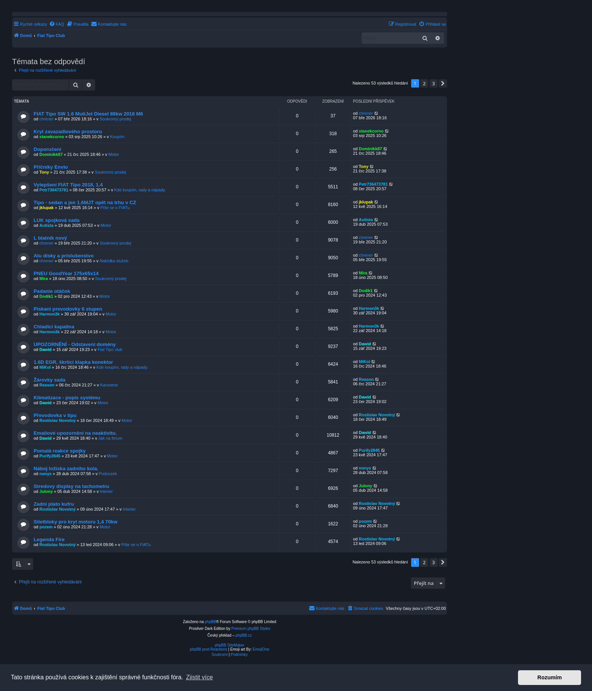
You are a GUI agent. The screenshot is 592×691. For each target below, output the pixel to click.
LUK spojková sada (57, 220)
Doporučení (47, 149)
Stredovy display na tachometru (71, 486)
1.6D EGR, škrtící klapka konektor (73, 362)
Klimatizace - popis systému (67, 397)
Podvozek (108, 473)
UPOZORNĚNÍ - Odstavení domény (75, 344)
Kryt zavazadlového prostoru (68, 131)
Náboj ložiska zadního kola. (66, 468)
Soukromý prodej (115, 119)
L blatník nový (50, 238)
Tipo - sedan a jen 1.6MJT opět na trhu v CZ (85, 202)
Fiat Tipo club (109, 349)
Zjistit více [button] (199, 677)
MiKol (45, 367)
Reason (46, 385)
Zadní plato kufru (54, 504)
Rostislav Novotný (57, 420)
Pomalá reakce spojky (60, 451)
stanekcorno (51, 136)
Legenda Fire (49, 539)
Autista (46, 225)
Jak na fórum (110, 438)
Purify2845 (49, 456)
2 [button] (424, 83)
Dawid (45, 349)
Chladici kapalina (54, 326)
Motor (113, 154)
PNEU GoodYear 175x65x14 (66, 273)
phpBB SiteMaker (229, 645)
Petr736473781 (53, 190)
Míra (43, 278)
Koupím (117, 136)
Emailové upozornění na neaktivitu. (75, 433)
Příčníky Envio (51, 167)
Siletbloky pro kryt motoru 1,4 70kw (75, 522)
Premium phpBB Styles (250, 628)
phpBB (210, 622)
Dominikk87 (51, 154)
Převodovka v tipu (55, 415)
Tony (44, 172)
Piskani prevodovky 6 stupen (68, 309)
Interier (106, 491)
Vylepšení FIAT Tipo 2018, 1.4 (68, 185)
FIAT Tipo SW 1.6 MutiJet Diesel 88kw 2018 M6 (88, 114)
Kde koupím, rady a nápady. (140, 190)
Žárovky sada (49, 380)
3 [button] (433, 83)
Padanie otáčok (52, 291)
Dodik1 (46, 296)
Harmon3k (49, 314)
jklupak (46, 207)
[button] (443, 83)
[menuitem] (56, 24)
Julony (45, 491)
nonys (45, 473)
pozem (45, 527)
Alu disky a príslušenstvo (64, 256)
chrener (46, 119)
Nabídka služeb (114, 261)
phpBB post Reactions (208, 649)
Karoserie (109, 385)
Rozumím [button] (549, 677)
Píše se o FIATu (115, 207)
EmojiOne (261, 649)
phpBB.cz (244, 635)
